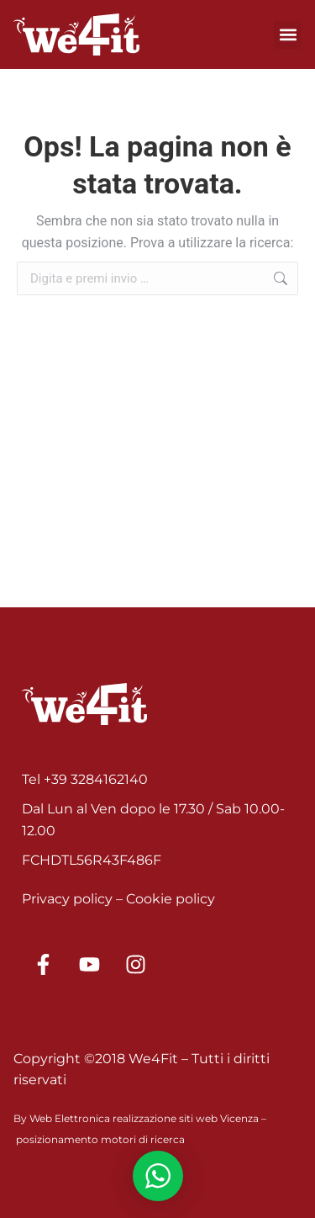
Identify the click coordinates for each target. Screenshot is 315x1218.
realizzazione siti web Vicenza (186, 1118)
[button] (288, 35)
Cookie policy (170, 899)
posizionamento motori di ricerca (100, 1139)
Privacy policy (67, 899)
